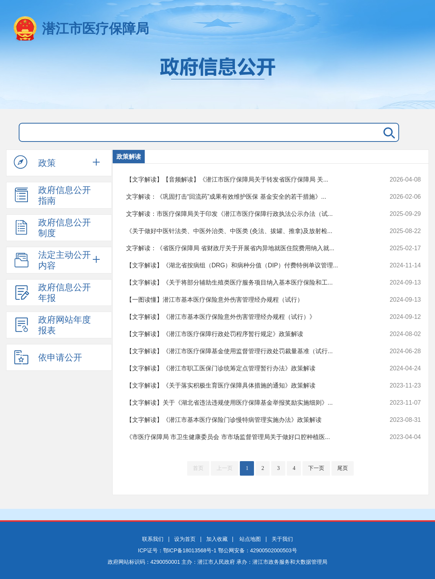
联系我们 (152, 539)
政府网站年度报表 (52, 325)
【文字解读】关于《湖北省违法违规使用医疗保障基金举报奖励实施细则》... (245, 402)
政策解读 (128, 156)
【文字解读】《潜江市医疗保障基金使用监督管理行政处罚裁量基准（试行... (245, 351)
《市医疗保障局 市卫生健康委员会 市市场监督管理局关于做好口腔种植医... (245, 437)
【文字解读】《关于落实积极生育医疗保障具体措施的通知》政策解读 (245, 385)
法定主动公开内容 (52, 260)
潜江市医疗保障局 (95, 28)
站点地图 (250, 539)
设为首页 (185, 539)
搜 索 (387, 132)
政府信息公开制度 (52, 227)
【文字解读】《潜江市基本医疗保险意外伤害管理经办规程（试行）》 (245, 317)
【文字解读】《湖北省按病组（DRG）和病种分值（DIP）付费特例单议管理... (245, 265)
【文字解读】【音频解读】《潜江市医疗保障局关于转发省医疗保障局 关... (245, 179)
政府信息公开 (218, 79)
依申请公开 (48, 357)
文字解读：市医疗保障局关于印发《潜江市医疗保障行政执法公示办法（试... (245, 214)
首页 (198, 468)
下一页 (316, 468)
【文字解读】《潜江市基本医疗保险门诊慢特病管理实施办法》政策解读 (245, 420)
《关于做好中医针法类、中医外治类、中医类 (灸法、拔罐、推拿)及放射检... (245, 231)
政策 (35, 162)
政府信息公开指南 (52, 195)
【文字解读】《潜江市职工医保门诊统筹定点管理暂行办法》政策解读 (245, 368)
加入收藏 (217, 539)
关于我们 (282, 539)
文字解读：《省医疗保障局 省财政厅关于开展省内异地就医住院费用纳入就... (245, 248)
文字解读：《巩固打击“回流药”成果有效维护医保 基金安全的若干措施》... (245, 196)
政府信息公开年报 (52, 292)
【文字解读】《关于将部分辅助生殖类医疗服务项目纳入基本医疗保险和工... (245, 282)
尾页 (342, 468)
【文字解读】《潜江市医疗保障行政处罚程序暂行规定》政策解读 (245, 334)
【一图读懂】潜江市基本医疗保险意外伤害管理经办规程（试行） (245, 299)
